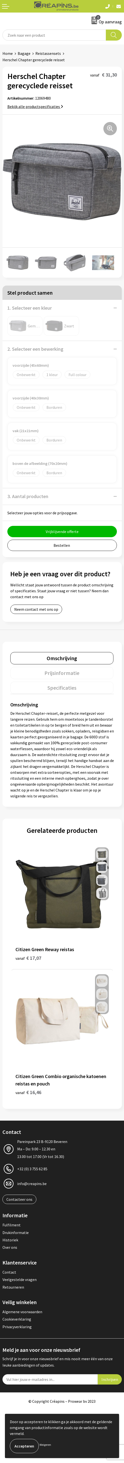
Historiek (10, 1239)
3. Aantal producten (27, 496)
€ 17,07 (28, 958)
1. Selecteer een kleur (29, 308)
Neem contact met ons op (36, 609)
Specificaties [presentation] (61, 687)
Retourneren (13, 1287)
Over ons (9, 1247)
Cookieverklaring (16, 1319)
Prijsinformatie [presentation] (61, 673)
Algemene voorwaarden (22, 1311)
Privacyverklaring (17, 1326)
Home (7, 53)
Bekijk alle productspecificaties (35, 106)
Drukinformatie (15, 1232)
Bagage (24, 53)
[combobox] (54, 35)
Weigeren (45, 1445)
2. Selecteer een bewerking (35, 349)
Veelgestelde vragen (19, 1279)
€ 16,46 (28, 1092)
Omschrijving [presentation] (62, 658)
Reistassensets (48, 53)
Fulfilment (11, 1224)
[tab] (61, 658)
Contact (9, 1272)
